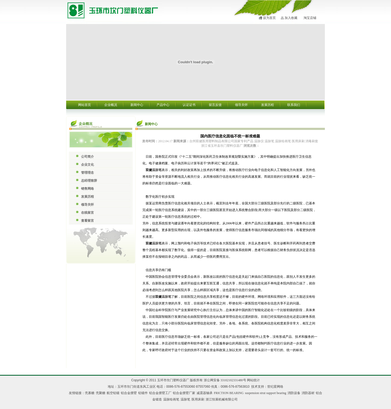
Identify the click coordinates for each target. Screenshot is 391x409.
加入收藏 (291, 18)
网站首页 (84, 105)
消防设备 (294, 393)
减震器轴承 (205, 393)
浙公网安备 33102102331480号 (225, 380)
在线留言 (87, 213)
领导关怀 (241, 105)
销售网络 (87, 188)
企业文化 (87, 164)
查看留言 (87, 221)
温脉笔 (157, 170)
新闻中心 (136, 105)
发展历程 (267, 105)
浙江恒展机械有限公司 (222, 399)
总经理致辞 (89, 180)
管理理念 (87, 172)
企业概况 (110, 105)
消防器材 (308, 393)
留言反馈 (215, 105)
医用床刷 (197, 399)
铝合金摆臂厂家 (184, 393)
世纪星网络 (275, 386)
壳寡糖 (89, 393)
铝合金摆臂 (129, 393)
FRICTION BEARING (229, 393)
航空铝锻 (113, 393)
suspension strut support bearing (265, 393)
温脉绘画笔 (171, 399)
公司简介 (87, 156)
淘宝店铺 (310, 18)
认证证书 (189, 105)
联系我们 (293, 105)
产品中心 (163, 105)
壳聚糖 (100, 393)
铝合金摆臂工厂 (160, 393)
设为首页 (269, 18)
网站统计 (253, 380)
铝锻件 (143, 393)
